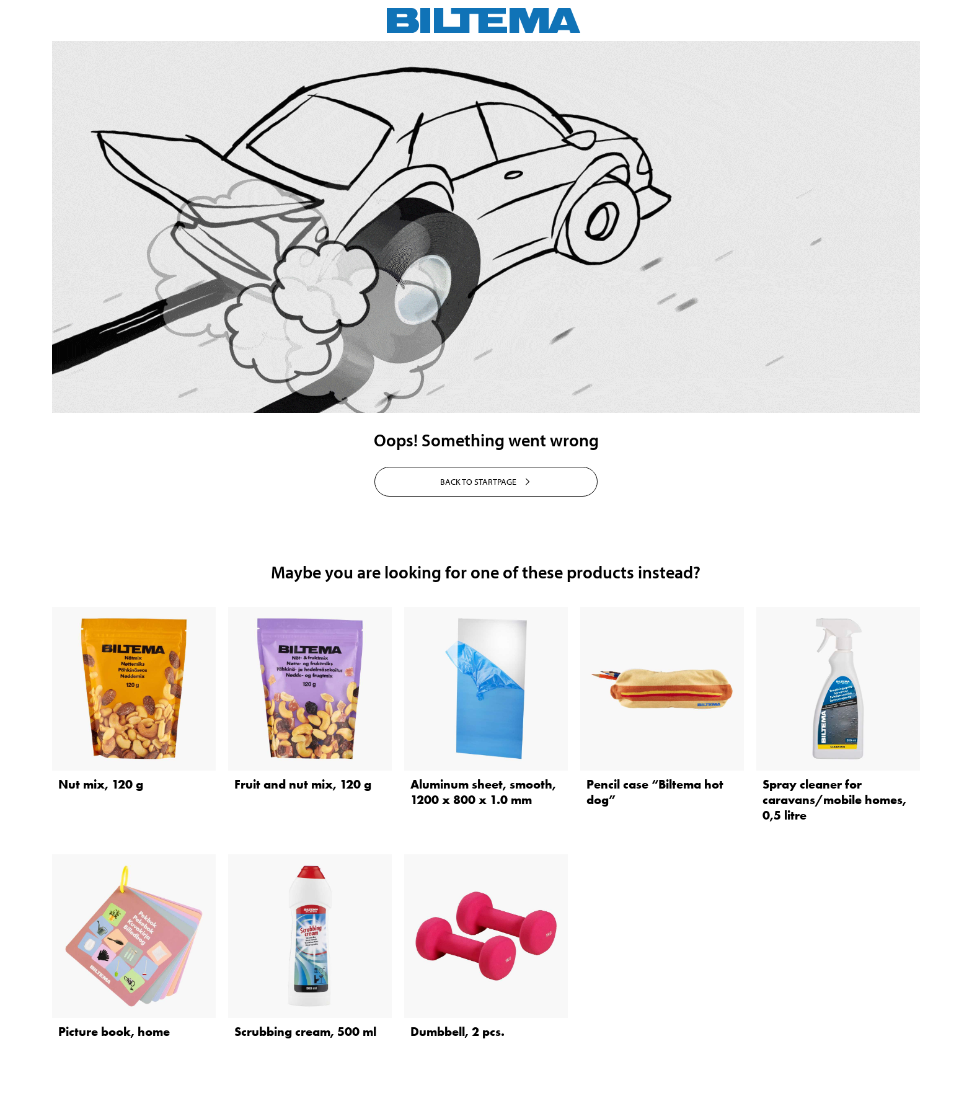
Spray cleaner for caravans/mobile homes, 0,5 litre (834, 799)
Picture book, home (114, 1032)
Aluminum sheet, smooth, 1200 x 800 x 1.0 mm (483, 792)
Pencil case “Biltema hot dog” (654, 792)
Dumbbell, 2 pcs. (457, 1032)
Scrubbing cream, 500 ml (305, 1032)
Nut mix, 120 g (100, 784)
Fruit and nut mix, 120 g (302, 784)
